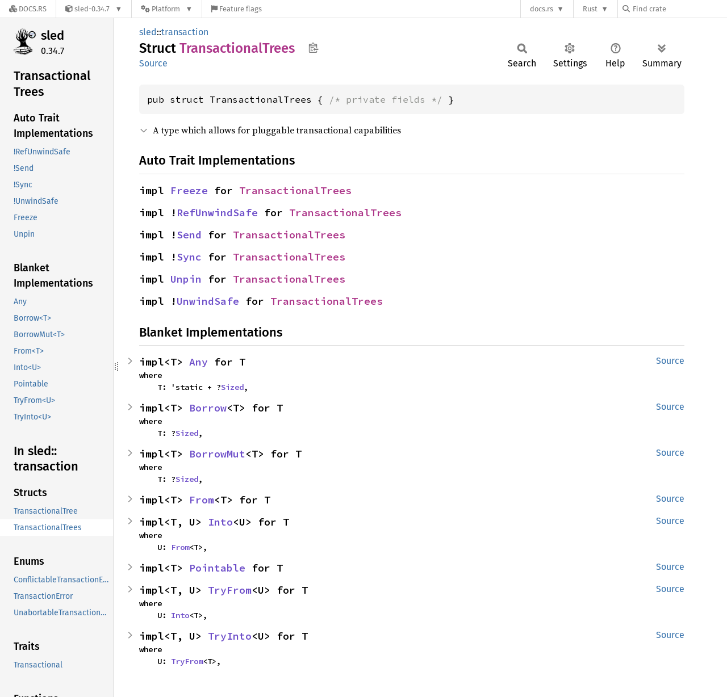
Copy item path (313, 47)
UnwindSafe (208, 301)
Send (189, 234)
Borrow (208, 407)
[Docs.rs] (28, 9)
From (201, 499)
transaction (184, 32)
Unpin (186, 278)
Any (198, 361)
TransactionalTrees (295, 190)
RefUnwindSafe (217, 212)
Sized (232, 387)
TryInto (230, 636)
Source (153, 63)
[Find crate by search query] (679, 9)
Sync (189, 256)
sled (52, 35)
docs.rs (541, 9)
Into (220, 521)
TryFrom (230, 590)
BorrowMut (217, 453)
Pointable (217, 567)
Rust (590, 9)
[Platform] (167, 9)
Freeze (189, 190)
